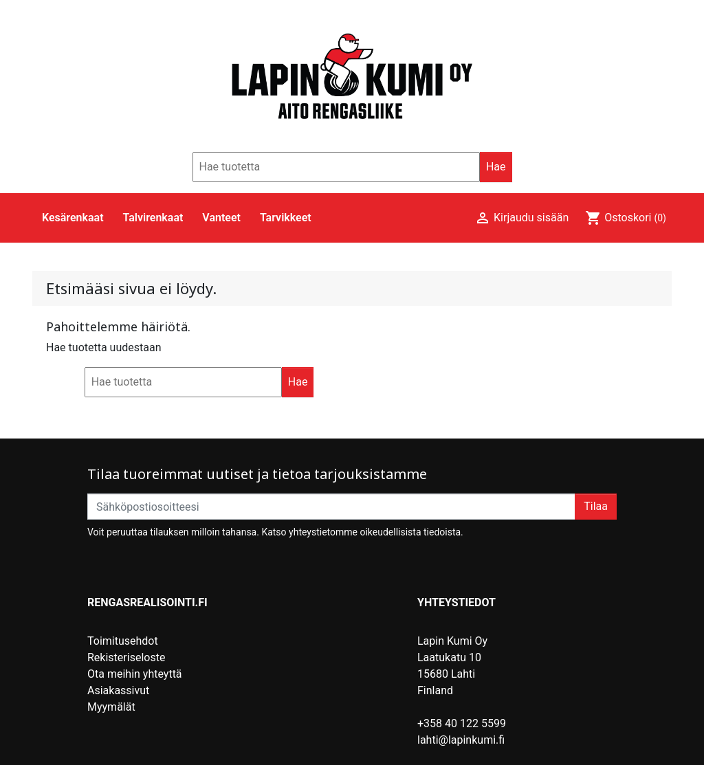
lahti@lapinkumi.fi (461, 739)
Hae (496, 166)
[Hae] (336, 167)
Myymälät (111, 706)
